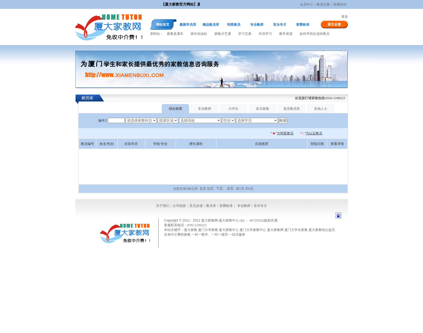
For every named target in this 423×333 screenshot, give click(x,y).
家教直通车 (175, 34)
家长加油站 (199, 34)
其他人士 (320, 109)
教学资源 (285, 34)
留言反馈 (334, 24)
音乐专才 (279, 25)
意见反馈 (196, 206)
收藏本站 (340, 4)
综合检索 (175, 109)
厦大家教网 (108, 27)
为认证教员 (314, 133)
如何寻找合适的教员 (314, 34)
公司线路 (179, 206)
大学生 (233, 109)
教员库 (211, 206)
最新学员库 (188, 25)
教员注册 (323, 4)
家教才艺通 (222, 34)
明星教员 (233, 25)
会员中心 (306, 4)
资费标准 (302, 25)
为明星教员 (285, 133)
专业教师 (256, 25)
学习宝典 (244, 34)
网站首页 (162, 25)
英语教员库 (291, 109)
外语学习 (265, 34)
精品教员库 (211, 25)
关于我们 (162, 206)
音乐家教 (262, 109)
